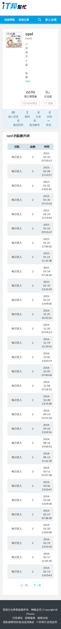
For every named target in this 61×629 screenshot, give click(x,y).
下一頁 (37, 585)
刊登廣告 (17, 617)
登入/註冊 (51, 19)
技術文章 (24, 19)
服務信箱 (42, 617)
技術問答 (9, 19)
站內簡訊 (30, 103)
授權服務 (30, 617)
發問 (27, 114)
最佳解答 (34, 122)
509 (27, 81)
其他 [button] (48, 122)
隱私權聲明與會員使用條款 (18, 622)
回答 (49, 114)
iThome (30, 613)
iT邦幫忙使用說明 (46, 622)
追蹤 (48, 103)
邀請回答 (18, 122)
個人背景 (13, 114)
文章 (38, 114)
